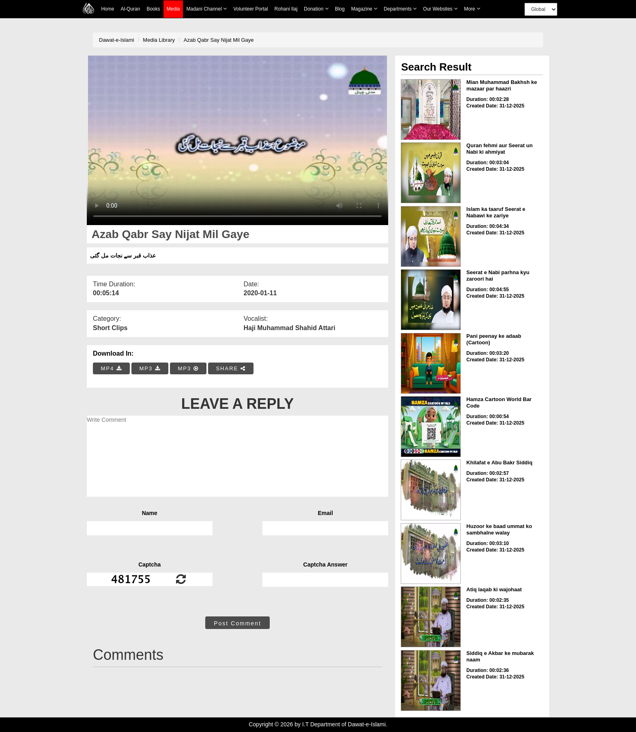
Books (153, 9)
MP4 (111, 368)
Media (173, 9)
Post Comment (237, 623)
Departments (400, 9)
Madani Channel (206, 9)
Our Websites (440, 9)
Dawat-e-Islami (116, 40)
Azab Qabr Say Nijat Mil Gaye (219, 40)
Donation (316, 9)
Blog (340, 9)
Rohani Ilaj (286, 9)
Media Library (159, 40)
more (472, 9)
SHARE (230, 368)
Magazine (364, 9)
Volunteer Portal (250, 9)
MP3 (149, 368)
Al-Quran (130, 9)
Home (107, 9)
